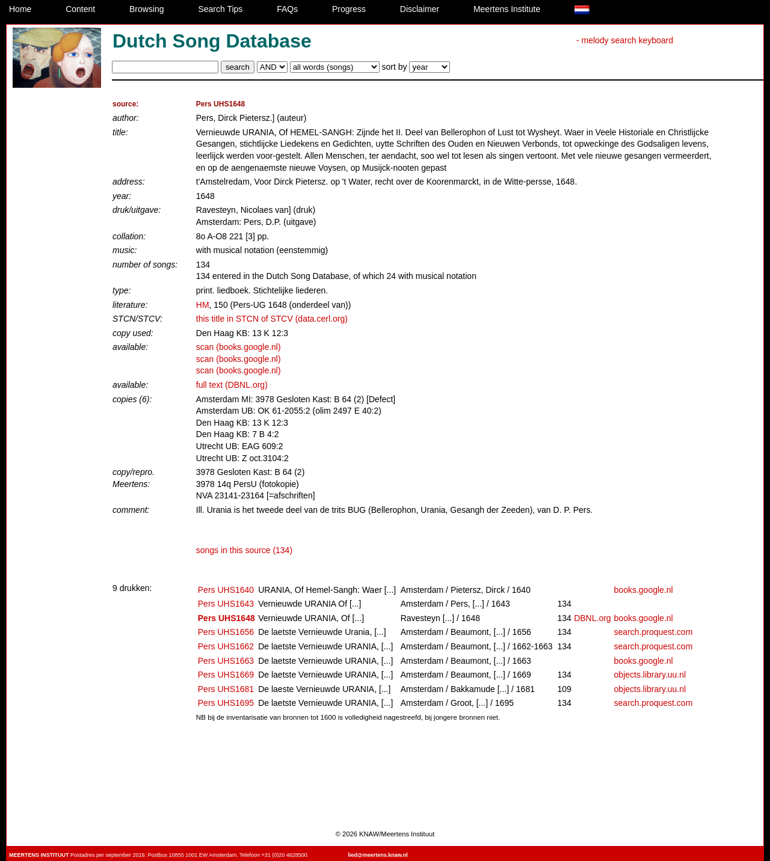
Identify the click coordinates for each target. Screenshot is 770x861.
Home (20, 9)
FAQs (287, 9)
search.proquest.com (653, 632)
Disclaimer (419, 9)
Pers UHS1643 (226, 603)
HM (202, 305)
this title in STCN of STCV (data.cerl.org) (272, 318)
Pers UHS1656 (226, 632)
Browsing (146, 9)
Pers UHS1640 (226, 590)
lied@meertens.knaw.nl (377, 855)
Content (80, 9)
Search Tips (220, 9)
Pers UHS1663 (226, 661)
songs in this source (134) (244, 550)
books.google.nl (643, 590)
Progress (349, 9)
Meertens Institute (506, 9)
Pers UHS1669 (226, 674)
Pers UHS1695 (226, 703)
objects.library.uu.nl (650, 674)
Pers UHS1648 (226, 618)
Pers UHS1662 (226, 646)
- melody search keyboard (624, 40)
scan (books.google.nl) (238, 347)
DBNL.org (592, 618)
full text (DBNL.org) (232, 385)
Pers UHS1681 (226, 689)
